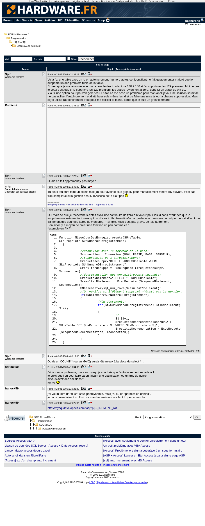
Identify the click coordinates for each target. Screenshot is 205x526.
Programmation (18, 38)
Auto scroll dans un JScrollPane (25, 455)
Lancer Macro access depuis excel (27, 450)
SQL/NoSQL (20, 42)
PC (60, 20)
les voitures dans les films (80, 204)
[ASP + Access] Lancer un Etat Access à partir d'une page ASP (144, 455)
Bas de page (102, 64)
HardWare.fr (24, 20)
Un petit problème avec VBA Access (126, 445)
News (38, 20)
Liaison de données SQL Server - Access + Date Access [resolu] (46, 445)
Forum (7, 20)
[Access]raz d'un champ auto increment (30, 460)
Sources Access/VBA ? (19, 440)
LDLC (92, 482)
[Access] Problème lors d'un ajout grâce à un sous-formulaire (142, 450)
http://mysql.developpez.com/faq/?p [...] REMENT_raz (82, 408)
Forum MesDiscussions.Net (94, 472)
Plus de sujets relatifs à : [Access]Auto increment (102, 465)
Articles (50, 20)
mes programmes (56, 204)
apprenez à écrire (104, 204)
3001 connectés (193, 24)
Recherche (194, 20)
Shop (104, 20)
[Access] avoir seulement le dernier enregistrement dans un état (144, 440)
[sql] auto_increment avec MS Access (127, 460)
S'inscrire (88, 20)
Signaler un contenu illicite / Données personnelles (121, 482)
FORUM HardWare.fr (19, 34)
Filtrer (74, 59)
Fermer (171, 1)
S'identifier (72, 20)
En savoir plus (156, 1)
